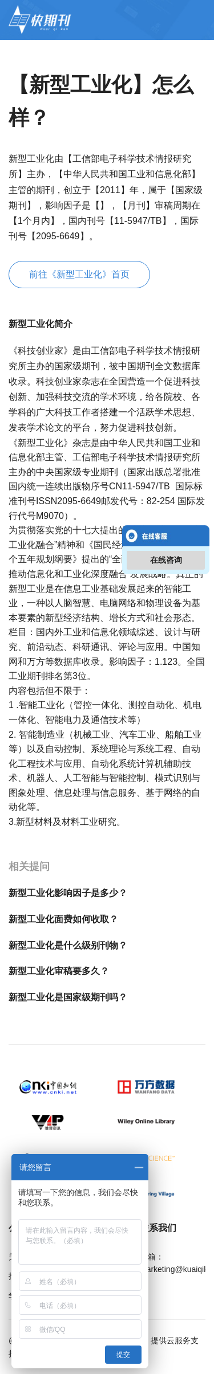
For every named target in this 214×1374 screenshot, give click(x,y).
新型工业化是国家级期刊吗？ (68, 997)
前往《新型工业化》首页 (79, 274)
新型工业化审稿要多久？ (59, 971)
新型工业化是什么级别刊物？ (68, 945)
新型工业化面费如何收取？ (63, 919)
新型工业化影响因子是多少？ (68, 893)
